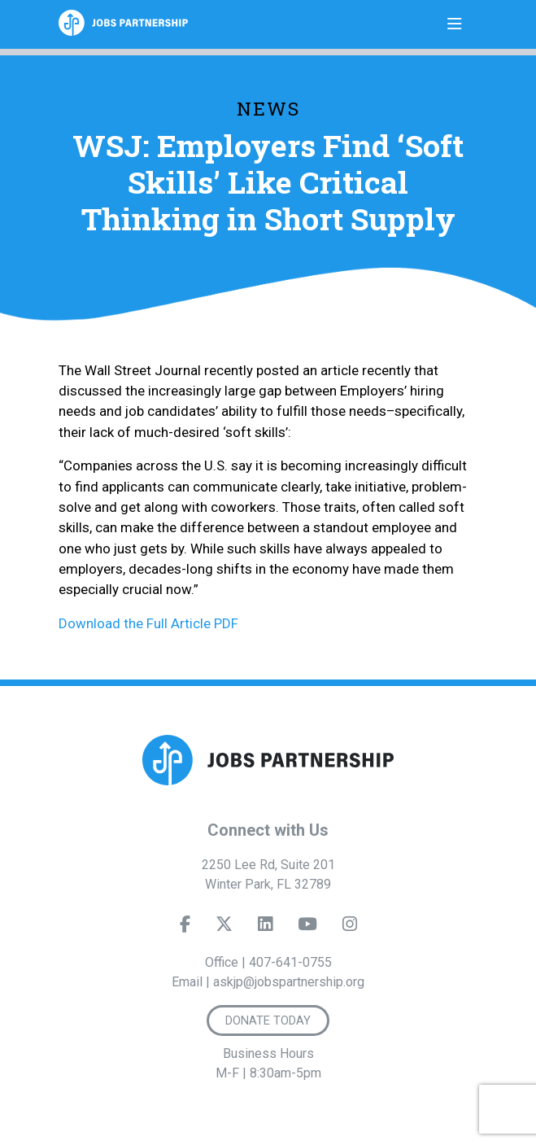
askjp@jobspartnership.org (288, 982)
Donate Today (268, 1020)
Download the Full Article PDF (148, 623)
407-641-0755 (290, 962)
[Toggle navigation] (454, 24)
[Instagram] (349, 928)
